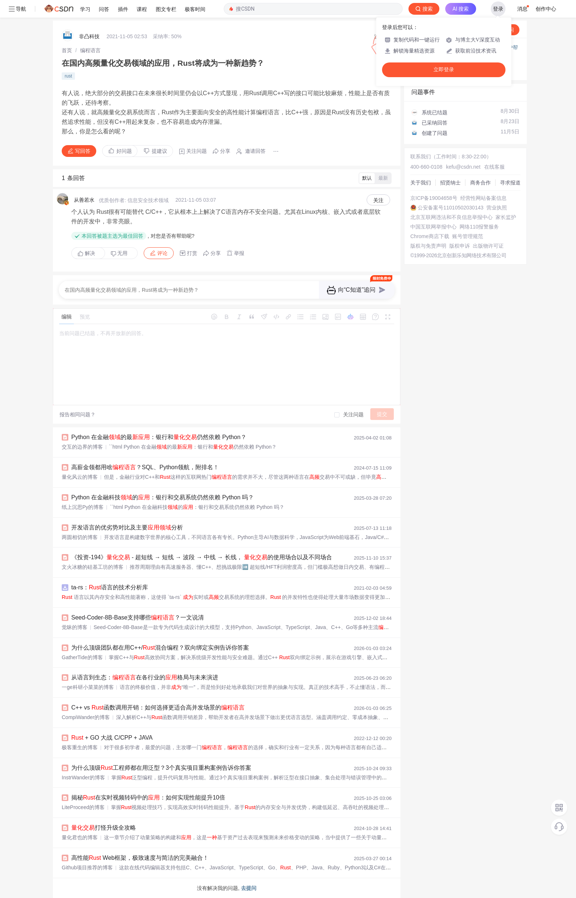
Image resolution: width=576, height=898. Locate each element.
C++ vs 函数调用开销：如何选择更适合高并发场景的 (158, 707)
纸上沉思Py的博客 (83, 507)
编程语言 (90, 50)
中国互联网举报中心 (433, 227)
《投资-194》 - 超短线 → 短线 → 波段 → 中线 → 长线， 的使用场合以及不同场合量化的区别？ (225, 557)
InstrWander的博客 (83, 777)
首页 (67, 50)
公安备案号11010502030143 (450, 208)
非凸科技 (89, 36)
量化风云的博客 (80, 477)
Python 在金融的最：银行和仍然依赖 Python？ (158, 437)
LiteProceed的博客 (83, 807)
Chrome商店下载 (429, 236)
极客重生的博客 (80, 747)
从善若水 (84, 200)
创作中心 (546, 9)
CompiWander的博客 (86, 717)
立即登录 (443, 69)
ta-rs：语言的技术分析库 (109, 587)
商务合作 (480, 183)
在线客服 (494, 167)
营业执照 (496, 208)
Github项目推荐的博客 (87, 867)
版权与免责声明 (428, 246)
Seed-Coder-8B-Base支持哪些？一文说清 (137, 617)
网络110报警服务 (479, 227)
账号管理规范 (467, 236)
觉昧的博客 (74, 627)
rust (68, 76)
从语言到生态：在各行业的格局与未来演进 (144, 677)
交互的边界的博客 (82, 447)
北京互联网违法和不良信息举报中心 (451, 217)
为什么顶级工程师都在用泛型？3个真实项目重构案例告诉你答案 (161, 768)
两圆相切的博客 (80, 537)
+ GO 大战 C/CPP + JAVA (111, 737)
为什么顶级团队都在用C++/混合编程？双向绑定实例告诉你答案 (160, 647)
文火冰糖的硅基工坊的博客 (92, 567)
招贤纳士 (450, 183)
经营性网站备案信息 (483, 198)
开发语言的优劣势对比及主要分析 (127, 527)
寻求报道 (510, 183)
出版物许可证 (488, 246)
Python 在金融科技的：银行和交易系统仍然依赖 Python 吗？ (162, 497)
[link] (67, 50)
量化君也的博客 (80, 837)
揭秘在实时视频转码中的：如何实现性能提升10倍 (148, 797)
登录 (498, 9)
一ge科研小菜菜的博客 (88, 687)
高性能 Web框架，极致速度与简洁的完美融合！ (140, 858)
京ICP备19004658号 (433, 198)
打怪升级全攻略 (103, 828)
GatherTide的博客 (82, 657)
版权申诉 (459, 246)
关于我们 (420, 183)
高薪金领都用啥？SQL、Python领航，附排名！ (145, 467)
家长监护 (506, 217)
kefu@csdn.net (463, 167)
